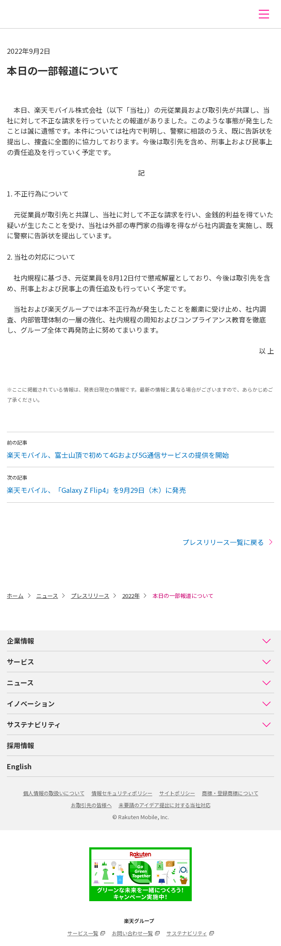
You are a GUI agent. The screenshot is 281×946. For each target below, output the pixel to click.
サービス (139, 661)
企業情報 (139, 641)
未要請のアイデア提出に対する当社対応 (165, 804)
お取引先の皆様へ (91, 804)
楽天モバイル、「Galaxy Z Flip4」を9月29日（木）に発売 (96, 490)
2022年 (131, 596)
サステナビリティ (139, 724)
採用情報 (20, 745)
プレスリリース (90, 596)
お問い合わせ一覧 (136, 933)
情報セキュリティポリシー (121, 793)
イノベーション (139, 703)
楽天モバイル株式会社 (22, 14)
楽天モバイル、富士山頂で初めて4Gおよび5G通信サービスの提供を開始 (118, 455)
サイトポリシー (177, 793)
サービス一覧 (86, 933)
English (19, 766)
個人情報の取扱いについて (54, 793)
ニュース (47, 596)
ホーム (15, 596)
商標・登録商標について (230, 793)
